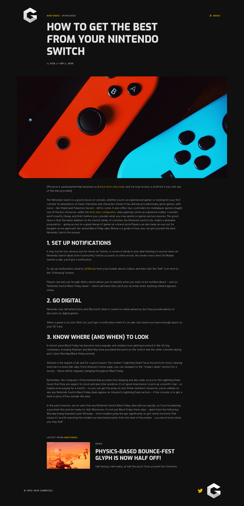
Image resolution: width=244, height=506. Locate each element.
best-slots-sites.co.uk (112, 187)
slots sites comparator (103, 212)
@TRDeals (90, 269)
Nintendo (53, 16)
